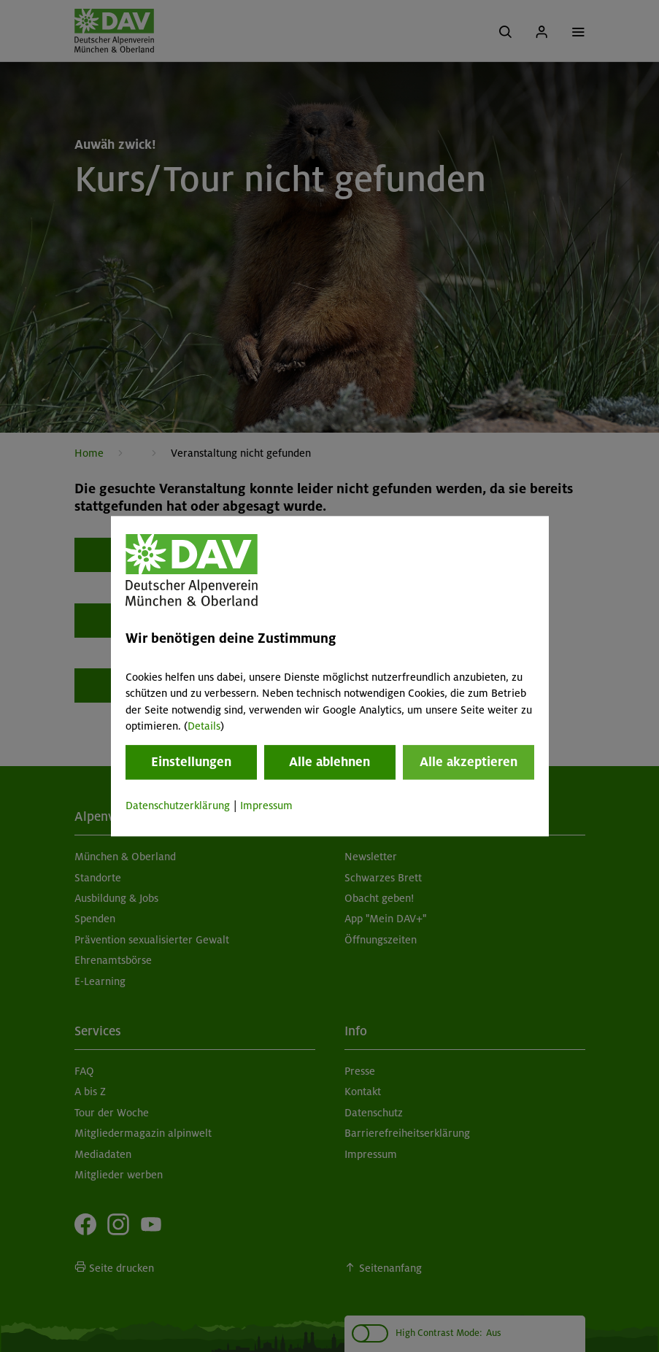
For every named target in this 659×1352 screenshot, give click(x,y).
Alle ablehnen (329, 762)
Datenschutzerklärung (178, 806)
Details (204, 726)
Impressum (266, 806)
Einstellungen (191, 762)
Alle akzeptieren (468, 762)
